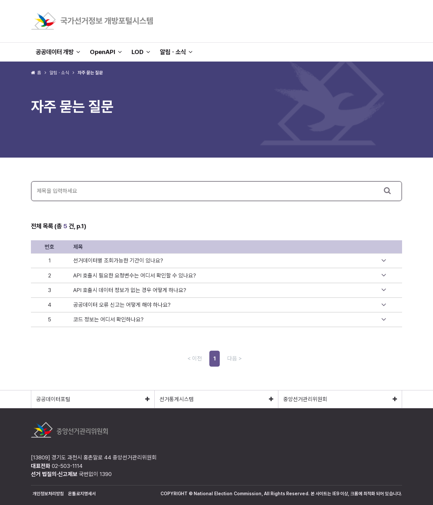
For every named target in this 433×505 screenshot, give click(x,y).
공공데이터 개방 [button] (58, 52)
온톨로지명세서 (82, 493)
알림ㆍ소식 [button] (176, 52)
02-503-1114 (67, 466)
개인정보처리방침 (48, 493)
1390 (106, 474)
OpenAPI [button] (106, 52)
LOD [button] (141, 52)
